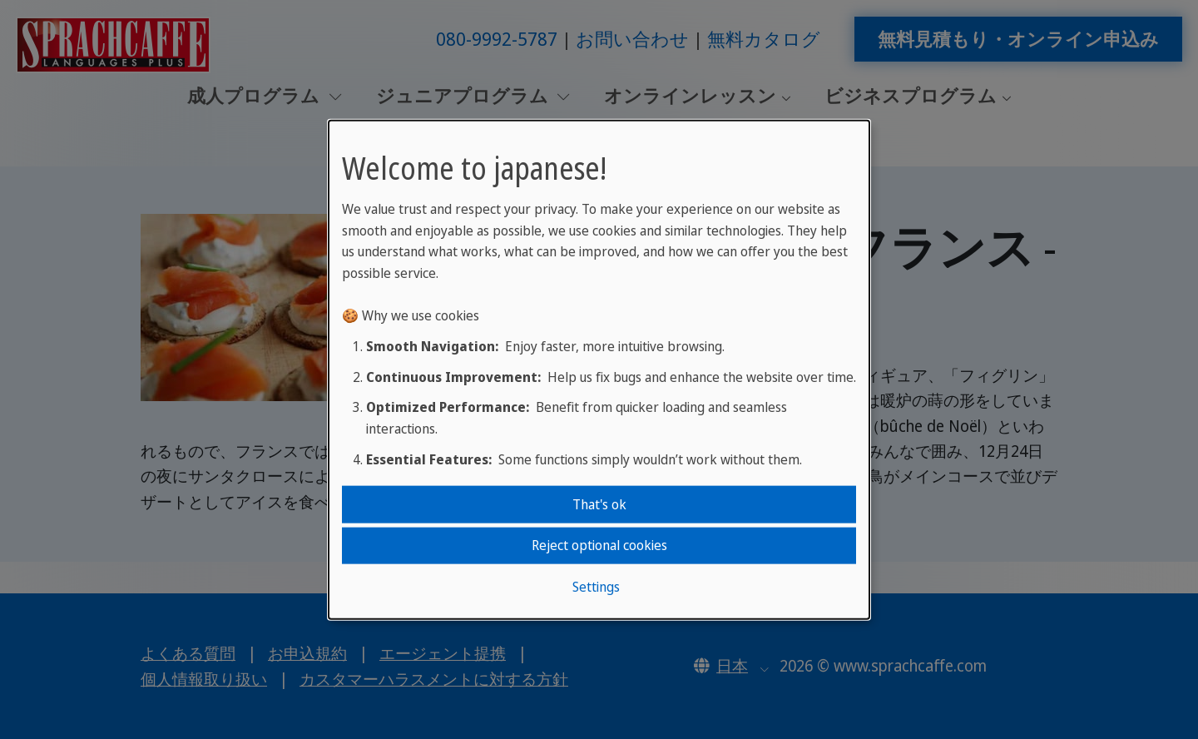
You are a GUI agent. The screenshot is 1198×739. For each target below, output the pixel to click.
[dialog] (599, 370)
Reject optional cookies (599, 545)
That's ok (599, 504)
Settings (596, 586)
